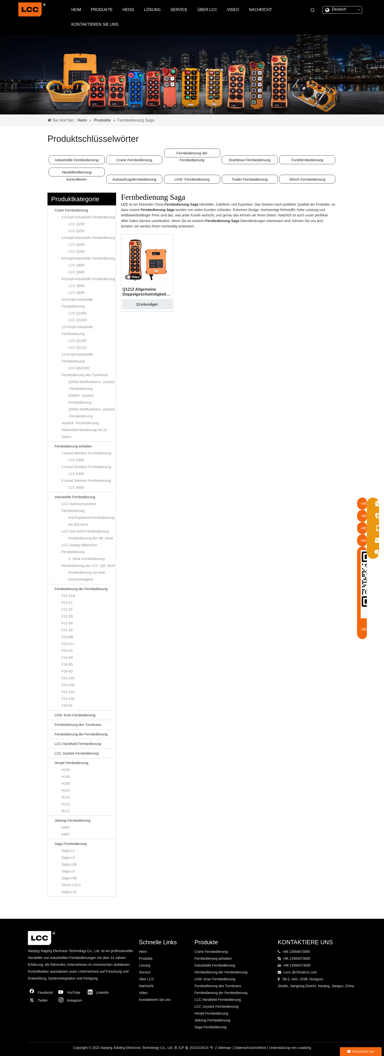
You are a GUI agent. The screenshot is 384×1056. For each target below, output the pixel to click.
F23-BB (67, 637)
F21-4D (67, 630)
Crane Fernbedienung (134, 160)
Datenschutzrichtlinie (250, 1048)
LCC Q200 (76, 224)
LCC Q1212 (77, 347)
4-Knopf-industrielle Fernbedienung (88, 238)
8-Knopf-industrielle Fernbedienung (88, 279)
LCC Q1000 (77, 313)
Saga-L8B (69, 878)
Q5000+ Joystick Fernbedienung (81, 399)
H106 (65, 770)
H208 (65, 783)
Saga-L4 (67, 851)
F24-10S (68, 678)
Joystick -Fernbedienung (80, 423)
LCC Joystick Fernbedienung (77, 753)
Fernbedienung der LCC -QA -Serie (88, 566)
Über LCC (146, 979)
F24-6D (67, 657)
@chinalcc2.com (304, 972)
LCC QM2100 (78, 368)
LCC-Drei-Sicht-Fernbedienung (85, 531)
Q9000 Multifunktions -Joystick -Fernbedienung (91, 412)
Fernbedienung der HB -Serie (90, 538)
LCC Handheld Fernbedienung (78, 744)
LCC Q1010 (77, 320)
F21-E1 (67, 603)
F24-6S (67, 651)
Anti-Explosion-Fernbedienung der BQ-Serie (91, 521)
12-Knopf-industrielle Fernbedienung (77, 330)
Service (144, 972)
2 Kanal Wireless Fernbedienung (86, 453)
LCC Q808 (76, 293)
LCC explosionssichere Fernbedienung (78, 507)
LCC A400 (76, 474)
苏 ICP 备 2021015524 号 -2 (196, 1048)
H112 (65, 804)
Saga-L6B (69, 864)
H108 (65, 777)
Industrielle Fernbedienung (76, 160)
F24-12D (68, 699)
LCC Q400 (76, 245)
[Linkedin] (99, 992)
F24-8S (67, 664)
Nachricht (146, 986)
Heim (143, 952)
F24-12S (68, 692)
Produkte (146, 958)
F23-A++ (68, 644)
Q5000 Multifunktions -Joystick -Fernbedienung (91, 385)
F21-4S (67, 623)
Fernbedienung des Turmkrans (84, 375)
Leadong (304, 1048)
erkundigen (147, 304)
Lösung (144, 965)
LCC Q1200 (77, 341)
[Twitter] (41, 1000)
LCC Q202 (76, 231)
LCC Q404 (76, 251)
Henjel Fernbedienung (71, 763)
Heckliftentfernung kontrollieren (77, 173)
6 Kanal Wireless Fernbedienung (86, 481)
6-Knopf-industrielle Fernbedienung (88, 258)
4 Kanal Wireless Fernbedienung (86, 467)
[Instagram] (70, 1000)
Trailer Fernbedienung (250, 179)
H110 (65, 790)
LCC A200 (76, 460)
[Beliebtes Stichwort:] (313, 10)
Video (143, 993)
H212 (65, 811)
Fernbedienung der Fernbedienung (192, 154)
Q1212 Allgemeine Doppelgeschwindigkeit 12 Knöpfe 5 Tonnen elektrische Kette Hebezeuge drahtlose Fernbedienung (144, 292)
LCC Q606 (76, 272)
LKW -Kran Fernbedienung (75, 715)
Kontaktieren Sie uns (154, 1000)
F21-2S (67, 609)
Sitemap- (225, 1048)
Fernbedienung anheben (73, 446)
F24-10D (68, 685)
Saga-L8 (67, 871)
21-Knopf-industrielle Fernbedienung (77, 357)
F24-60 (66, 706)
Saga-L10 (68, 892)
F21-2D (67, 616)
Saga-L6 (67, 857)
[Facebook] (41, 992)
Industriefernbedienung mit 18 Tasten (84, 433)
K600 (65, 827)
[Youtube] (70, 992)
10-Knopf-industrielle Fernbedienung (77, 303)
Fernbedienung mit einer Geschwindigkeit (87, 576)
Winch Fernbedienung (307, 179)
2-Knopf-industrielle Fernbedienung (88, 217)
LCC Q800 (76, 286)
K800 (65, 834)
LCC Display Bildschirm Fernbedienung (79, 548)
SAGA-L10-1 (71, 885)
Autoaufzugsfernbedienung (134, 179)
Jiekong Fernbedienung (72, 820)
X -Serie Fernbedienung (86, 559)
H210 (65, 797)
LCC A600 (76, 487)
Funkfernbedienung (307, 160)
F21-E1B (68, 596)
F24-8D (67, 671)
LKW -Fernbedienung (192, 179)
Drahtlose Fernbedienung (249, 160)
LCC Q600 (76, 265)
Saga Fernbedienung (71, 844)
